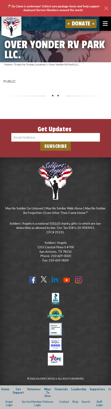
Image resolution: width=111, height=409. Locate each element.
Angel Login (9, 403)
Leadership (78, 389)
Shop (75, 401)
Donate (81, 23)
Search (86, 401)
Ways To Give (47, 392)
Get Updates (54, 129)
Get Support (18, 390)
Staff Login (99, 403)
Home (8, 64)
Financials (61, 389)
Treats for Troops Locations (30, 64)
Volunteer (34, 389)
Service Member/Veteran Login (37, 403)
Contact (64, 401)
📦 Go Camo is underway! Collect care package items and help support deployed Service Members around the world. (53, 8)
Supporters (97, 389)
